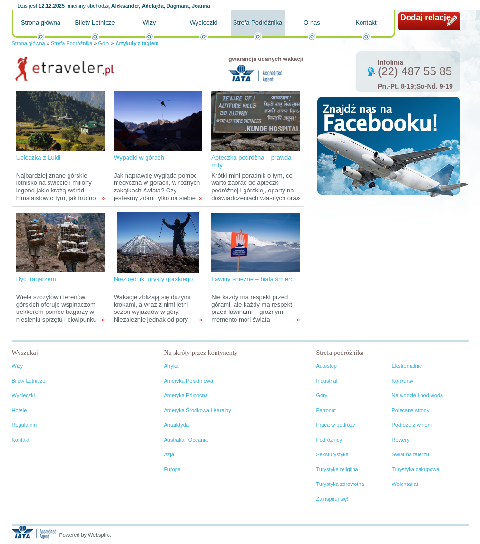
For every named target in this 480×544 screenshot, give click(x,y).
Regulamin (24, 425)
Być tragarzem (36, 278)
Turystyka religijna (337, 469)
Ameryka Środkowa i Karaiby (197, 410)
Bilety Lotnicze (95, 22)
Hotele (19, 410)
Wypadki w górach (139, 157)
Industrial (327, 380)
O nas (312, 22)
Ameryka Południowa (188, 380)
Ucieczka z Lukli (38, 157)
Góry (104, 43)
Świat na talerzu (410, 454)
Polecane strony (411, 410)
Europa (172, 469)
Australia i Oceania (186, 440)
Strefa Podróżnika (257, 22)
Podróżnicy (329, 440)
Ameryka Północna (186, 395)
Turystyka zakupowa (416, 469)
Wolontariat (405, 484)
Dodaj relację (426, 17)
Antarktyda (176, 425)
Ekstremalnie (407, 366)
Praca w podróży (335, 425)
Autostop (326, 366)
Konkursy (403, 380)
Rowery (401, 440)
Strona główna (40, 22)
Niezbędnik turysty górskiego (153, 278)
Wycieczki (203, 22)
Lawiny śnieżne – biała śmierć (252, 278)
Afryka (171, 366)
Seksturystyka (332, 454)
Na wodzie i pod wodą (417, 395)
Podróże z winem (412, 425)
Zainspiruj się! (332, 499)
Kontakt (365, 22)
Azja (169, 454)
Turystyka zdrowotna (340, 484)
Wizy (149, 22)
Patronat (326, 410)
